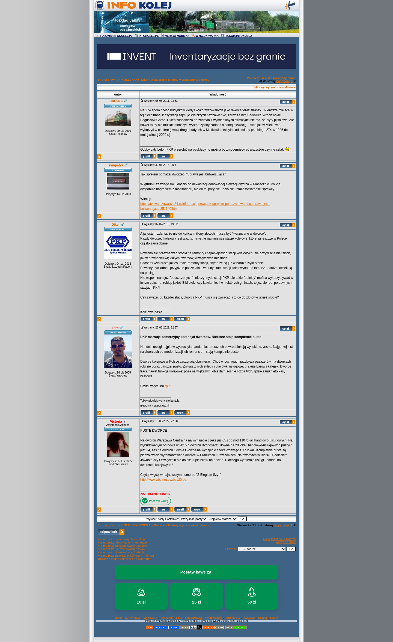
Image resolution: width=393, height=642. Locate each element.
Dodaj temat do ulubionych (279, 539)
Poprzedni (282, 81)
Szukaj (262, 618)
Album (274, 618)
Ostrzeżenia (232, 618)
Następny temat (284, 78)
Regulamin (166, 618)
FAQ (179, 618)
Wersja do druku (286, 542)
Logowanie (149, 618)
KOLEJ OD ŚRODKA (136, 79)
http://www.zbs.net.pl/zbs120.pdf (163, 480)
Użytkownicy (213, 618)
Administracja (193, 618)
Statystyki (249, 618)
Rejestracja (132, 618)
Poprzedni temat (258, 78)
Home (119, 618)
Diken (116, 224)
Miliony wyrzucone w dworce (188, 79)
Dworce (159, 79)
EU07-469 (116, 101)
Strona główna (107, 79)
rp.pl (168, 386)
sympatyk (115, 165)
